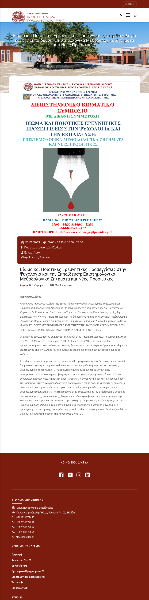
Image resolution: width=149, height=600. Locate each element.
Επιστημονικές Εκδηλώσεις (27, 576)
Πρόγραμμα (38, 285)
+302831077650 (23, 517)
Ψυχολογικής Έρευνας (36, 257)
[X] (70, 475)
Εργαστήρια (18, 565)
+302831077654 (23, 532)
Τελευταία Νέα (20, 560)
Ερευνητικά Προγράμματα (26, 571)
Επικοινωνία (19, 588)
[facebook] (61, 475)
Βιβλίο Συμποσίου (62, 285)
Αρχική (16, 554)
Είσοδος (129, 4)
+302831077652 (23, 527)
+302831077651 (23, 522)
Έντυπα (16, 582)
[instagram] (79, 475)
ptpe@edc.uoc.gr (23, 537)
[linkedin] (87, 475)
